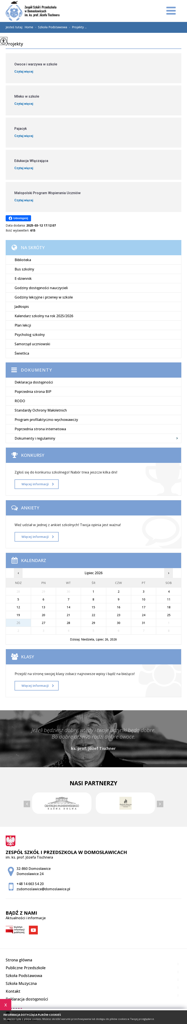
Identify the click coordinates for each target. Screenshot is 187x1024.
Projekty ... (77, 27)
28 (68, 623)
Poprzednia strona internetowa (40, 429)
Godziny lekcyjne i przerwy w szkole (44, 297)
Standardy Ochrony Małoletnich (41, 410)
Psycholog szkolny (30, 334)
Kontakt (13, 991)
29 (93, 623)
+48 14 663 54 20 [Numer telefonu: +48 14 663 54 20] (30, 883)
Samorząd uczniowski (32, 344)
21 (68, 615)
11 (168, 599)
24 (143, 615)
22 (93, 615)
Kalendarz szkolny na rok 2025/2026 (44, 316)
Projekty (14, 44)
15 (93, 607)
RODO (20, 401)
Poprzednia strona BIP (33, 391)
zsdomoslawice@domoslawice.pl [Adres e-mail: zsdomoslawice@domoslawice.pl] (43, 889)
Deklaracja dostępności (34, 382)
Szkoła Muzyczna (21, 983)
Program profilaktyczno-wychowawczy (46, 419)
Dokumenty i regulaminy (35, 438)
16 (118, 607)
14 (68, 607)
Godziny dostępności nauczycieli (41, 287)
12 (18, 607)
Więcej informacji (38, 484)
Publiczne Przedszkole (26, 967)
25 (168, 615)
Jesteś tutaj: (15, 27)
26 (18, 623)
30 (118, 623)
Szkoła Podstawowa (50, 27)
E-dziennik (23, 278)
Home (29, 27)
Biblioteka (23, 259)
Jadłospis (22, 306)
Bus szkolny (24, 269)
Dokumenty (36, 370)
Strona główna (19, 959)
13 (43, 607)
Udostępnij (18, 218)
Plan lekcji (23, 325)
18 (168, 607)
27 (43, 623)
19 (18, 615)
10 (143, 599)
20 (43, 615)
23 (118, 615)
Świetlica (22, 353)
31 (143, 623)
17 (143, 607)
